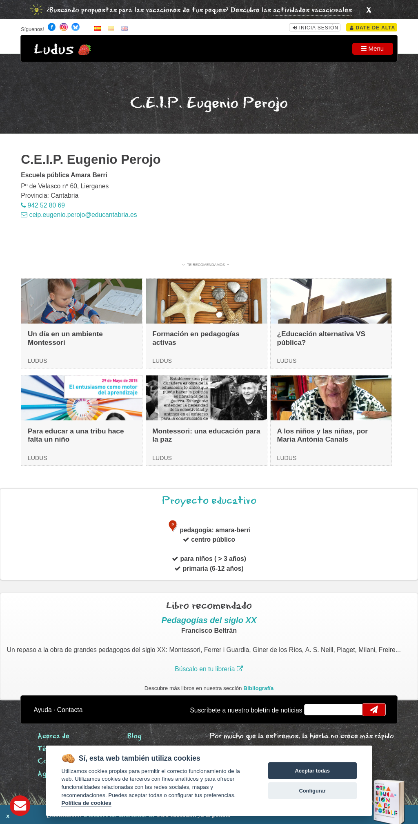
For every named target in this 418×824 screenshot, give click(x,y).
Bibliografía (258, 688)
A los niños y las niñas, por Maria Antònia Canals (322, 435)
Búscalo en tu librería (209, 668)
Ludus (54, 50)
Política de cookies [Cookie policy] (86, 803)
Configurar (312, 791)
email (315, 709)
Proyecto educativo (209, 500)
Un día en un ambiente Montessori (65, 338)
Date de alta (372, 28)
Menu (372, 48)
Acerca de (53, 736)
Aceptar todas (312, 771)
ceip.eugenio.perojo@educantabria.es (79, 214)
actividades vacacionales (312, 10)
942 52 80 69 (43, 205)
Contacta (70, 709)
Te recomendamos (206, 265)
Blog (134, 736)
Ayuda (43, 709)
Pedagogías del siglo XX (209, 620)
